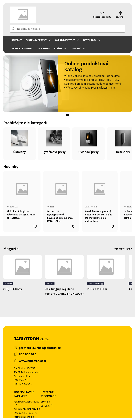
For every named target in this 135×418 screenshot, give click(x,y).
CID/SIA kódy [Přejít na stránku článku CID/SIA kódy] (12, 289)
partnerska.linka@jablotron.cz (37, 348)
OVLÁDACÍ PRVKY (67, 40)
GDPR (45, 401)
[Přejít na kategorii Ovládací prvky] (88, 143)
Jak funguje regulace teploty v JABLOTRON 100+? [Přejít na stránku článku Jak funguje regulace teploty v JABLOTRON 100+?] (64, 291)
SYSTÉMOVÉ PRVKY (38, 40)
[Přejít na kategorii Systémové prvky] (54, 143)
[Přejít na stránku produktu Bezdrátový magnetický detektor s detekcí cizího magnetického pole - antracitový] (99, 197)
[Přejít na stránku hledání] (13, 28)
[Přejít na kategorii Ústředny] (19, 143)
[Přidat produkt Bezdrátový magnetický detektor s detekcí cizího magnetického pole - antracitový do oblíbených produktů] (112, 226)
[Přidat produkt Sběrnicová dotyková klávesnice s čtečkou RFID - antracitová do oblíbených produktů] (35, 226)
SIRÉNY (60, 48)
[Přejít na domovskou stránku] (48, 15)
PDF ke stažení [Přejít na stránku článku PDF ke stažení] (97, 289)
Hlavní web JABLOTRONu (26, 403)
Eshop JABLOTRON (25, 413)
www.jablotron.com (30, 361)
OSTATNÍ (78, 48)
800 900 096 (25, 354)
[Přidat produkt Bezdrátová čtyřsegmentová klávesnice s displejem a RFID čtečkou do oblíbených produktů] (74, 226)
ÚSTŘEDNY (16, 40)
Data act (47, 405)
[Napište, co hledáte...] (67, 29)
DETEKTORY (92, 40)
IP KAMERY (44, 48)
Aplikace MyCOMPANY (27, 409)
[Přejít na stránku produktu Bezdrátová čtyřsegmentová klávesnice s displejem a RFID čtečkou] (61, 197)
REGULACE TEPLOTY (23, 48)
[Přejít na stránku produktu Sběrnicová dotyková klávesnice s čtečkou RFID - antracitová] (21, 197)
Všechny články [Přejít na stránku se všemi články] (123, 248)
